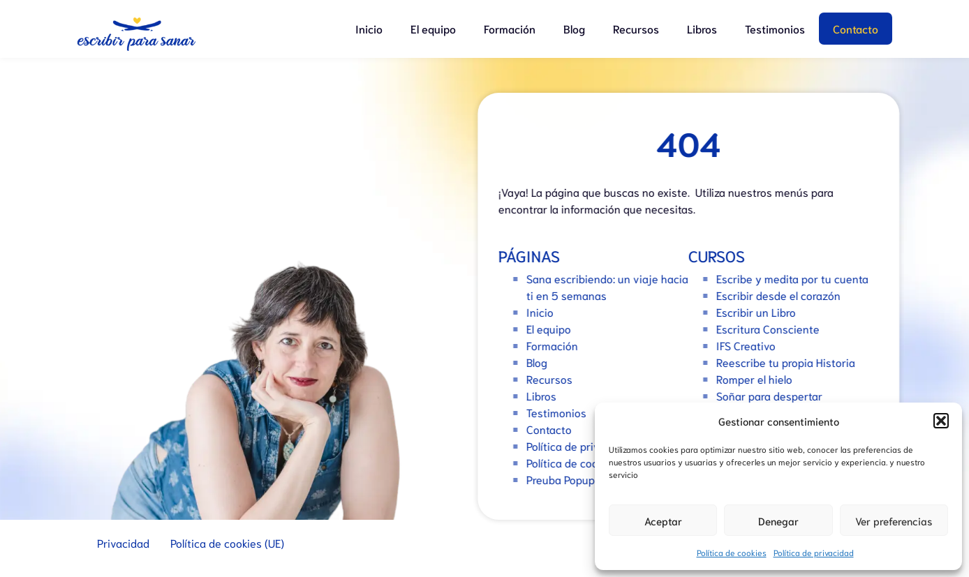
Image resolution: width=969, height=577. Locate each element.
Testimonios (775, 28)
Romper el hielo (758, 378)
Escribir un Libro (760, 311)
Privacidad (123, 542)
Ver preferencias (893, 520)
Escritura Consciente (772, 328)
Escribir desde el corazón (782, 294)
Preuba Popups (568, 479)
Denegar (778, 520)
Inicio (369, 28)
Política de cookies (732, 552)
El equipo (433, 28)
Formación (509, 28)
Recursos (636, 28)
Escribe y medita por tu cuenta (796, 278)
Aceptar (663, 520)
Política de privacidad (814, 552)
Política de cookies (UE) (587, 462)
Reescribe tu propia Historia (789, 361)
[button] (941, 421)
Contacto (855, 28)
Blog (574, 28)
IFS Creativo (750, 345)
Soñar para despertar (773, 395)
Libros (702, 28)
